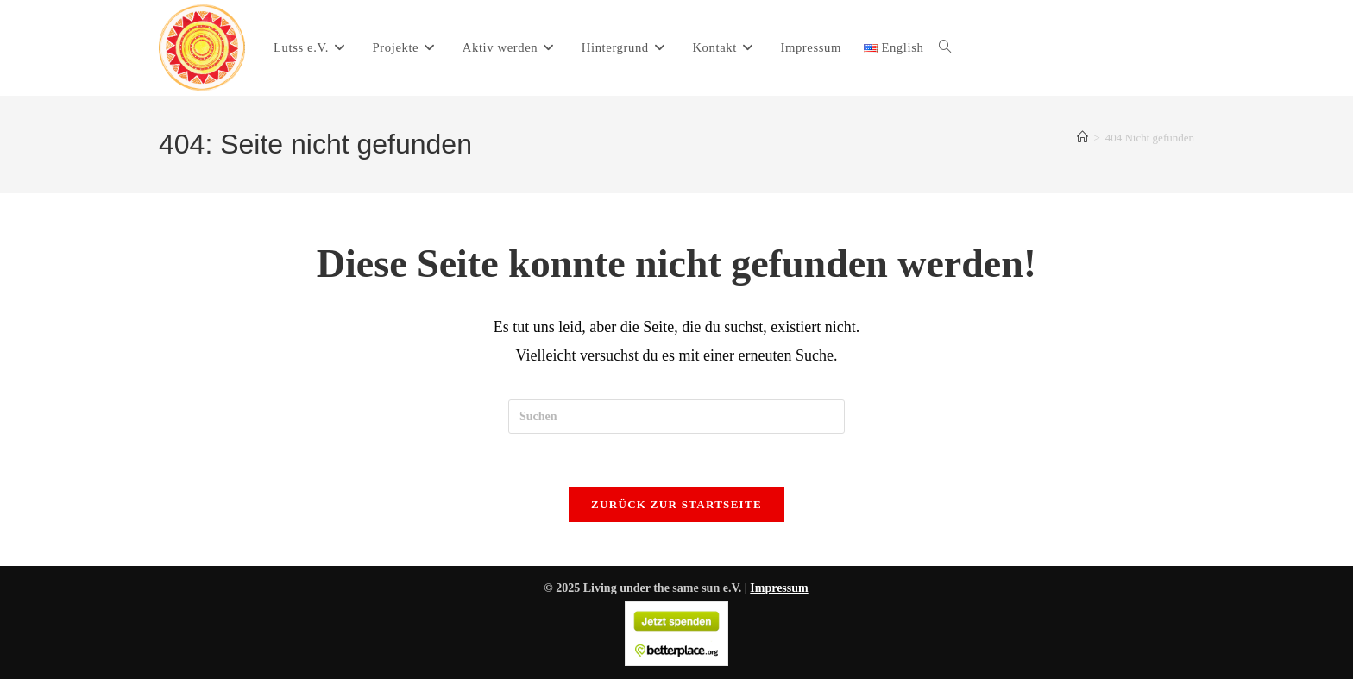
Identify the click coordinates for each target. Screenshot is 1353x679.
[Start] (1082, 137)
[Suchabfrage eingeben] (676, 416)
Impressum (779, 588)
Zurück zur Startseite (676, 504)
